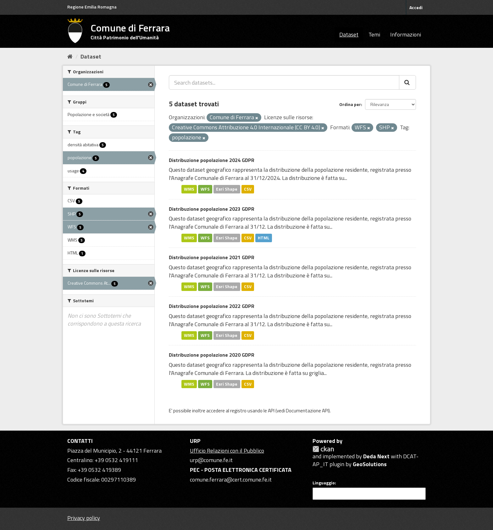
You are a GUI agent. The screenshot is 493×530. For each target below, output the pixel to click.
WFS (205, 189)
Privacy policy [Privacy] (83, 518)
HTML (263, 238)
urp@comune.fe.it (211, 460)
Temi (374, 34)
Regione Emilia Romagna (92, 6)
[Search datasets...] (284, 82)
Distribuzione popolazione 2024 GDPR (211, 160)
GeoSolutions (370, 464)
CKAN (323, 449)
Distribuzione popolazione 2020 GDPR (211, 355)
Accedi (416, 7)
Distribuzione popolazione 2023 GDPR (211, 209)
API (271, 410)
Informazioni (405, 34)
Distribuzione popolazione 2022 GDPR (211, 306)
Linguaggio (324, 483)
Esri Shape (226, 189)
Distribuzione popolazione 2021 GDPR (211, 257)
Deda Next (376, 456)
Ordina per (350, 104)
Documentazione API (307, 410)
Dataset (348, 34)
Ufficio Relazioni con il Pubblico (227, 450)
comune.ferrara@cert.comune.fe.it (231, 479)
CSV (248, 189)
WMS (189, 189)
